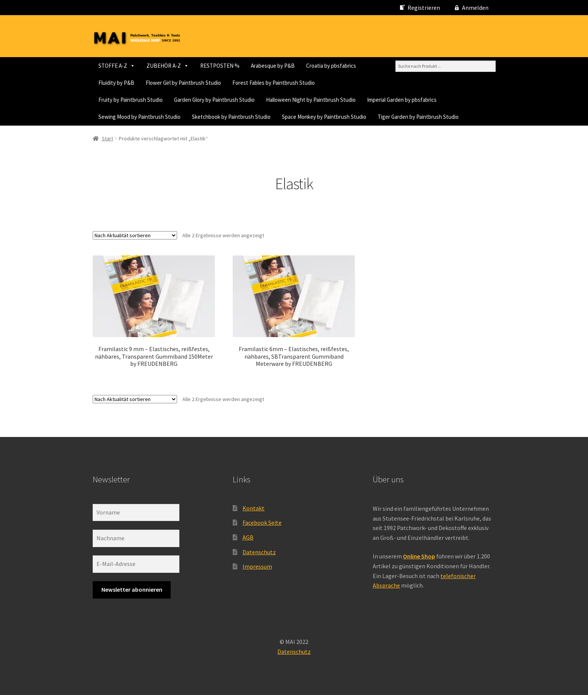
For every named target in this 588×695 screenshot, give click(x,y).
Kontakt (253, 508)
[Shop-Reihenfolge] (135, 235)
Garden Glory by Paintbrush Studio (214, 99)
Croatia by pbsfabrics (331, 65)
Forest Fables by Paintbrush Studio (273, 82)
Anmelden (475, 7)
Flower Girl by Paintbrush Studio (183, 82)
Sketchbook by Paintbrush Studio (231, 116)
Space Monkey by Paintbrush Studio (324, 116)
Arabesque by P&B (273, 65)
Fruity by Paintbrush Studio (130, 99)
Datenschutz (259, 552)
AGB (248, 537)
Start (107, 138)
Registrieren (424, 7)
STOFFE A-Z (116, 65)
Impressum (257, 566)
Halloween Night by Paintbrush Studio (311, 99)
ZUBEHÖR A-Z (167, 65)
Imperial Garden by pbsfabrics (402, 99)
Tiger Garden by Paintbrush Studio (418, 116)
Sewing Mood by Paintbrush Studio (139, 116)
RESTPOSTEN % (220, 65)
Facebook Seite (262, 522)
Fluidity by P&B (116, 82)
